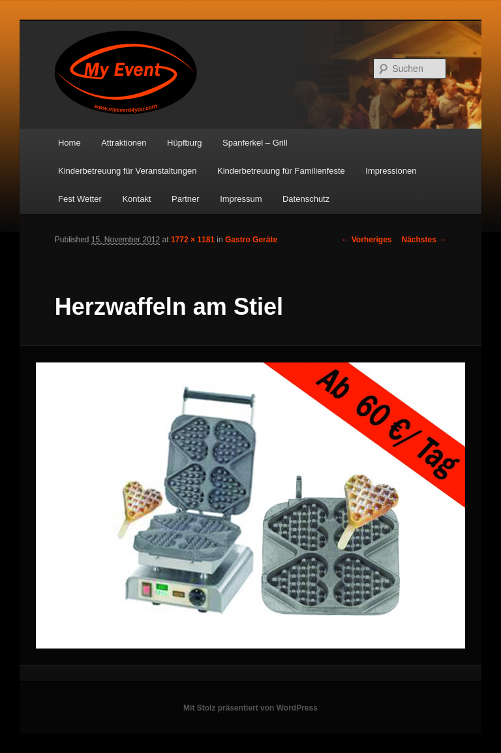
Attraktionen (123, 143)
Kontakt (136, 199)
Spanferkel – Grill (255, 143)
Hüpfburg (184, 143)
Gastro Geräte (251, 239)
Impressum (241, 199)
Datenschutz (305, 199)
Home (69, 143)
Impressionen (390, 171)
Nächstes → (424, 239)
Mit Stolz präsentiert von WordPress (250, 708)
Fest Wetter (80, 199)
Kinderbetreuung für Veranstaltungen (127, 171)
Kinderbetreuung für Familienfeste (281, 171)
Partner (186, 199)
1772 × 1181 (193, 239)
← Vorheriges (366, 239)
